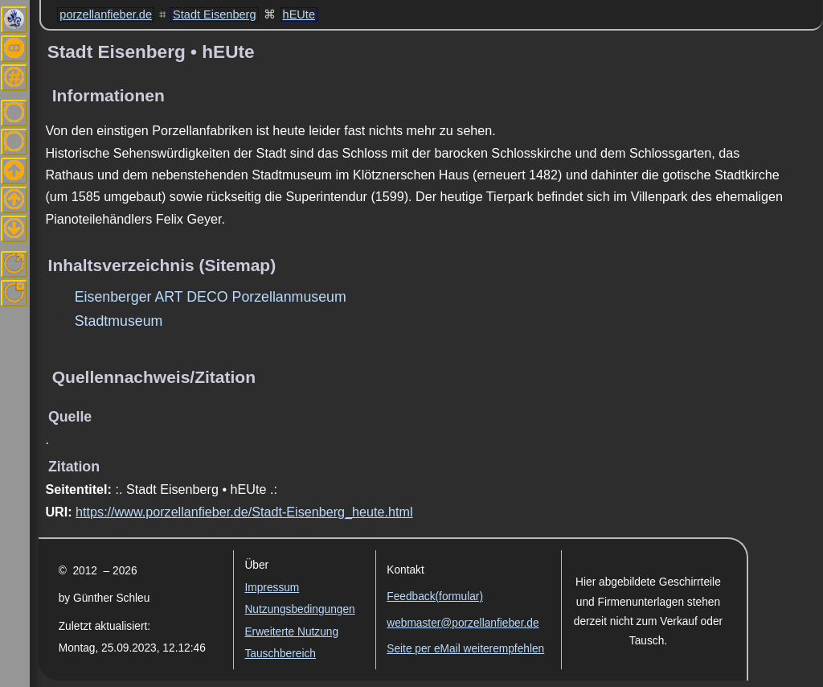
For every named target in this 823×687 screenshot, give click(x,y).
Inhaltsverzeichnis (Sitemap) (162, 265)
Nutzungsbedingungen (299, 609)
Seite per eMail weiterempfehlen (465, 649)
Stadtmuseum (119, 321)
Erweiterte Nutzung (291, 632)
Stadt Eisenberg (214, 14)
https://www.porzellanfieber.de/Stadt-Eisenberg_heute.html (244, 511)
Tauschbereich (279, 654)
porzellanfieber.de (105, 14)
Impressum (271, 588)
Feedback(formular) (435, 596)
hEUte (299, 14)
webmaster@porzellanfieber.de (462, 623)
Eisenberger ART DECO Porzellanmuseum (210, 297)
